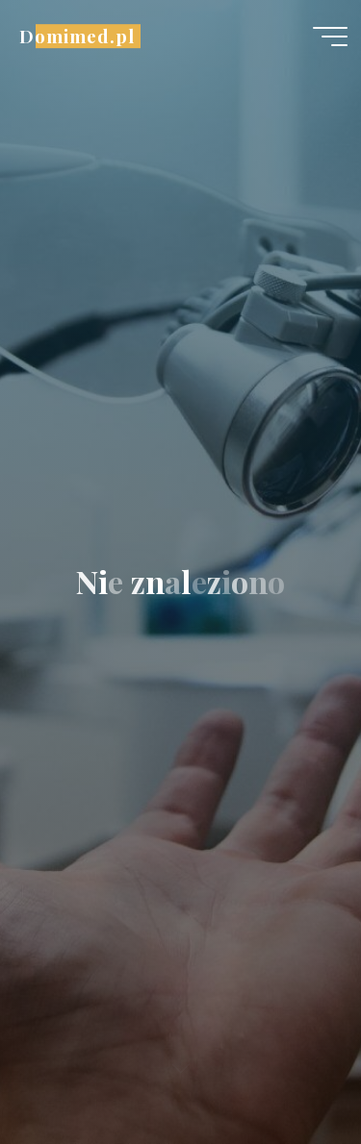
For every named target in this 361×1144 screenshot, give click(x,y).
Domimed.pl (76, 36)
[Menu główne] (330, 36)
